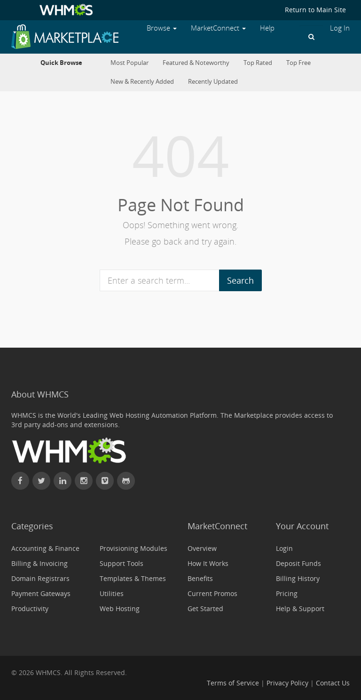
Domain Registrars (40, 578)
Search (240, 280)
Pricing (287, 593)
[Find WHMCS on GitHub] (126, 481)
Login (284, 548)
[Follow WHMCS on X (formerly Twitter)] (41, 481)
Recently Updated (213, 82)
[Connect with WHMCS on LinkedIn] (62, 481)
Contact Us (333, 682)
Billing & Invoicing (39, 563)
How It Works (208, 563)
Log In (340, 28)
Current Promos (212, 593)
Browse (162, 28)
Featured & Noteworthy (196, 63)
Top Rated (257, 63)
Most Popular (129, 63)
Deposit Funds (298, 563)
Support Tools (121, 563)
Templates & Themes (133, 578)
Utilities (112, 593)
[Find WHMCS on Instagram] (84, 481)
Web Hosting (120, 608)
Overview (202, 548)
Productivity (29, 608)
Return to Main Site (315, 9)
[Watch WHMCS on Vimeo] (105, 481)
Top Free (298, 63)
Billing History (298, 578)
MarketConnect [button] (218, 28)
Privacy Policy (287, 682)
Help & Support (300, 608)
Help (267, 28)
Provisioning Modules (133, 548)
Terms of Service (233, 682)
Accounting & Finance (45, 548)
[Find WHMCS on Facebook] (20, 481)
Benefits (200, 578)
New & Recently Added (142, 82)
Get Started (205, 608)
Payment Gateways (41, 593)
